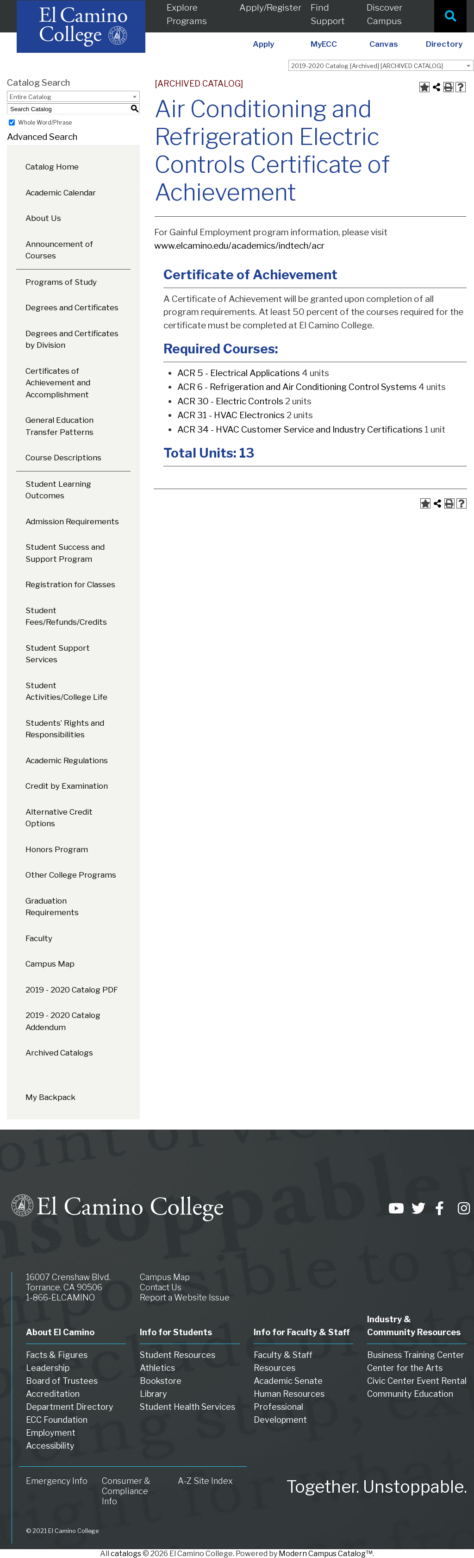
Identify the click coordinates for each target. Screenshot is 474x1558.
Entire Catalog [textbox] (30, 97)
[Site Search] (450, 16)
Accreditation (53, 1394)
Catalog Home (52, 166)
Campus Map (50, 963)
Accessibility (50, 1446)
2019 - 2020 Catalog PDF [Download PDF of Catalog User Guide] (71, 989)
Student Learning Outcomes (58, 490)
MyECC (324, 44)
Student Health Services (187, 1407)
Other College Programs (70, 875)
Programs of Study (61, 282)
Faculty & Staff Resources (283, 1361)
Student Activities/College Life (66, 691)
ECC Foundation (56, 1420)
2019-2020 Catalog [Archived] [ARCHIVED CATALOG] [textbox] (367, 65)
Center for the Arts (405, 1368)
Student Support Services (57, 654)
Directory (444, 44)
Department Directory (69, 1407)
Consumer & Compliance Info (126, 1491)
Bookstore (160, 1381)
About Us (43, 218)
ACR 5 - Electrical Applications (238, 373)
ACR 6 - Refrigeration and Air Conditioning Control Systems (297, 387)
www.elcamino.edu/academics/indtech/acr (239, 245)
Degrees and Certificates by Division (71, 339)
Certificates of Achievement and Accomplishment (57, 382)
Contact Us (160, 1287)
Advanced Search (42, 137)
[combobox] (381, 65)
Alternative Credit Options (59, 818)
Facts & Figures (56, 1355)
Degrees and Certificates (71, 307)
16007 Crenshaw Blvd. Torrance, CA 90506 (68, 1282)
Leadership (47, 1368)
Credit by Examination (66, 786)
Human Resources (289, 1394)
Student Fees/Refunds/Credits (66, 616)
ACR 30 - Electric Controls (230, 401)
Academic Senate (288, 1381)
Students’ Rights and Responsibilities (64, 729)
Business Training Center (415, 1355)
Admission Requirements (72, 521)
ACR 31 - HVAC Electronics (231, 415)
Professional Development (280, 1413)
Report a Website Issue (185, 1297)
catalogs (126, 1553)
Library (153, 1394)
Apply (263, 44)
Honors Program (56, 849)
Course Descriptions (63, 457)
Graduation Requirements (52, 906)
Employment (50, 1433)
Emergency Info (56, 1481)
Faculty (38, 938)
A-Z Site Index (205, 1481)
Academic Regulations (66, 760)
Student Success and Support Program (65, 553)
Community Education (410, 1394)
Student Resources (177, 1355)
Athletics (157, 1368)
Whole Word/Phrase (45, 122)
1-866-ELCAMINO (60, 1297)
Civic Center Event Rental (417, 1381)
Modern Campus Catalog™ (326, 1553)
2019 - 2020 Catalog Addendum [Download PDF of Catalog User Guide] (62, 1021)
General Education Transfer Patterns (59, 426)
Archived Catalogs (59, 1052)
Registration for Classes (70, 584)
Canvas (383, 44)
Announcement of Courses (59, 250)
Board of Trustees (62, 1381)
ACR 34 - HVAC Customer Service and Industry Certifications (300, 429)
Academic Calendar (60, 192)
